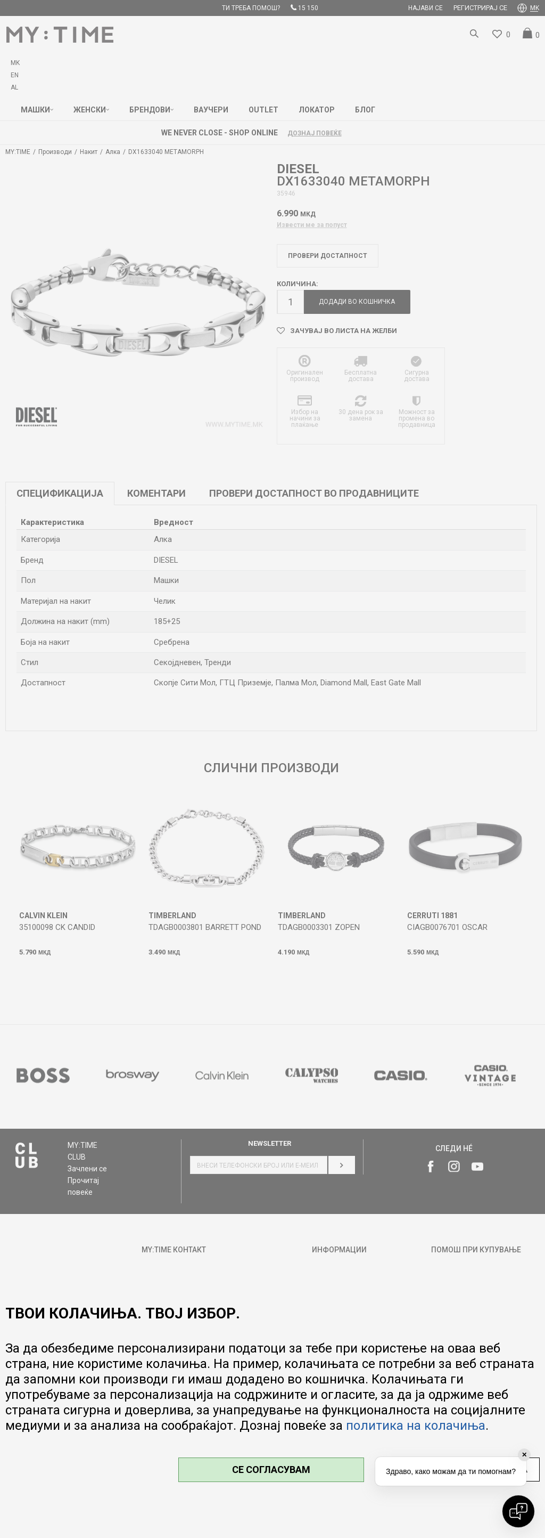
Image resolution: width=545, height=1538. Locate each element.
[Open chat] (518, 1511)
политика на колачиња (415, 1425)
